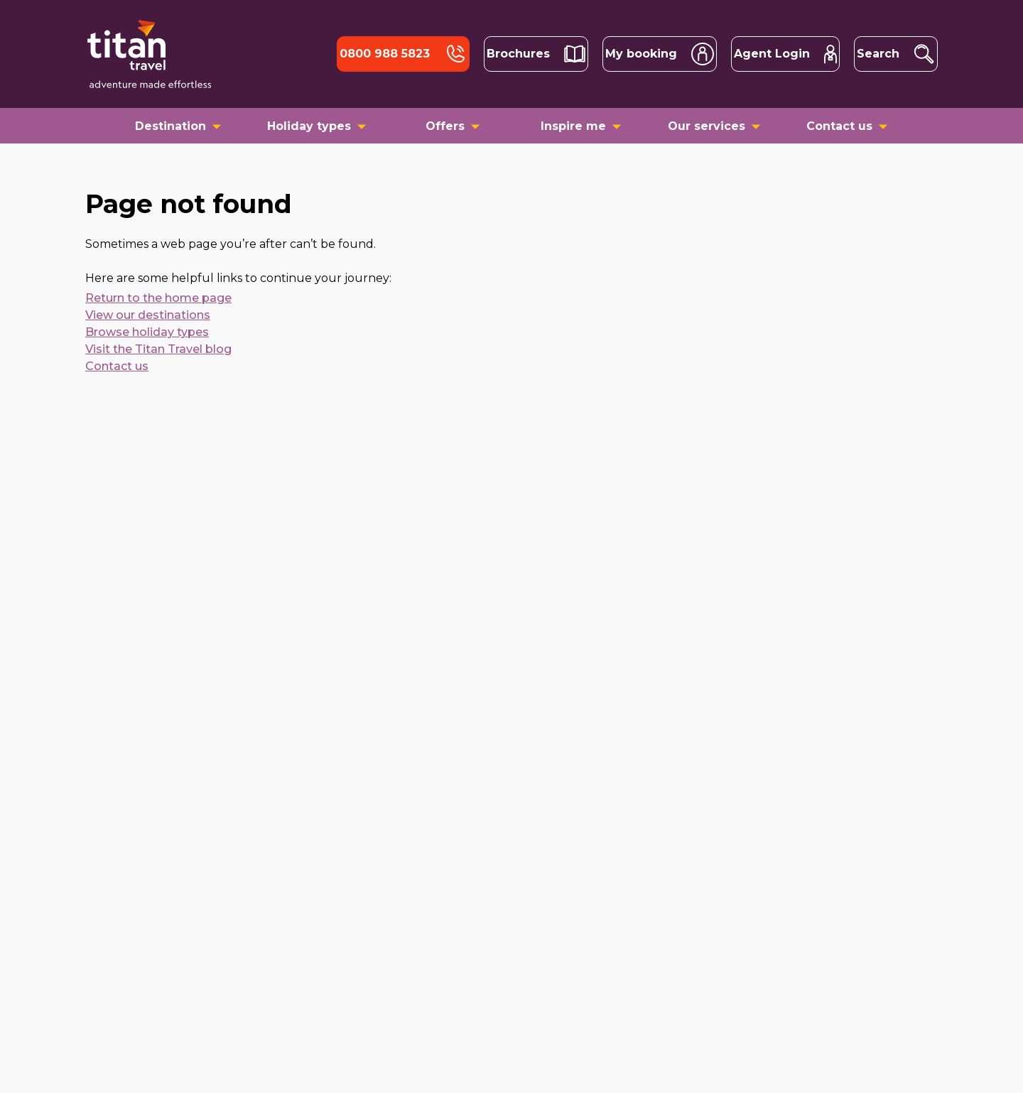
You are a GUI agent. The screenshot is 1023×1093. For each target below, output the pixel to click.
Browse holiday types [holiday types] (147, 332)
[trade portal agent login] (785, 54)
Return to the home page (158, 298)
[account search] (659, 54)
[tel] (403, 54)
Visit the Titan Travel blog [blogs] (158, 349)
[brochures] (536, 54)
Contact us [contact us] (116, 366)
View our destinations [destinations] (147, 315)
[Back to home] (149, 53)
